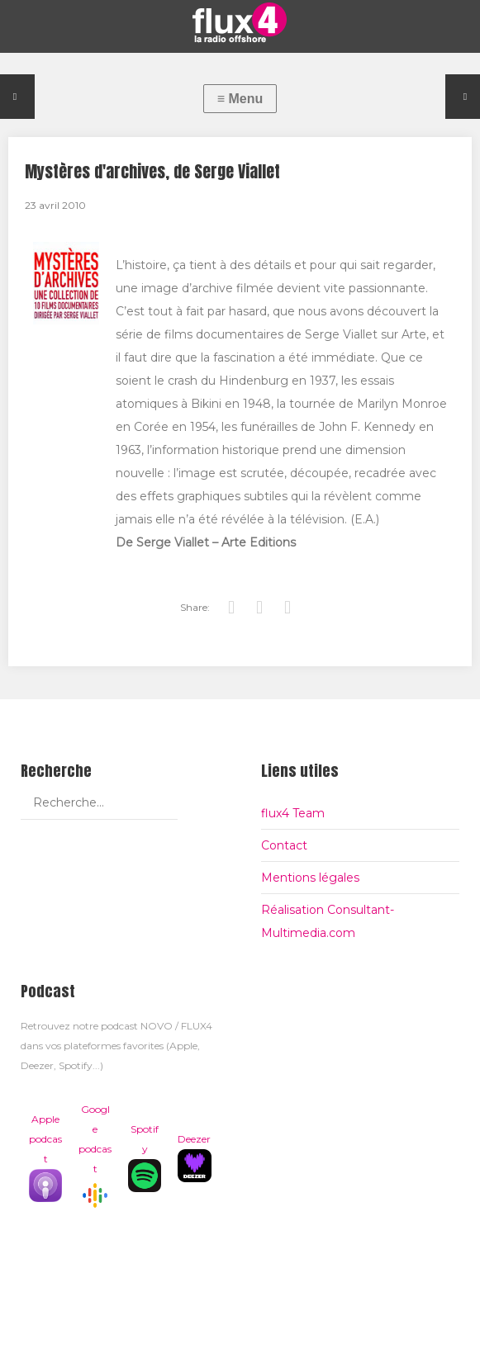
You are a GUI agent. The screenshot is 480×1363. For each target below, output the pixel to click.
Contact (284, 845)
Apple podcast (45, 1157)
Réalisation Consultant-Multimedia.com (327, 921)
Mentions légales (310, 877)
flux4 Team (293, 813)
